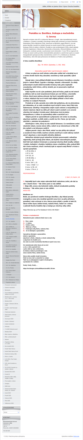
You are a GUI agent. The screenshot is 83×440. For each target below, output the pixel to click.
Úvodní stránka (53, 2)
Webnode (76, 436)
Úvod (24, 29)
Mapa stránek (64, 2)
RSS (73, 2)
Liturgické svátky (31, 29)
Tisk (80, 2)
